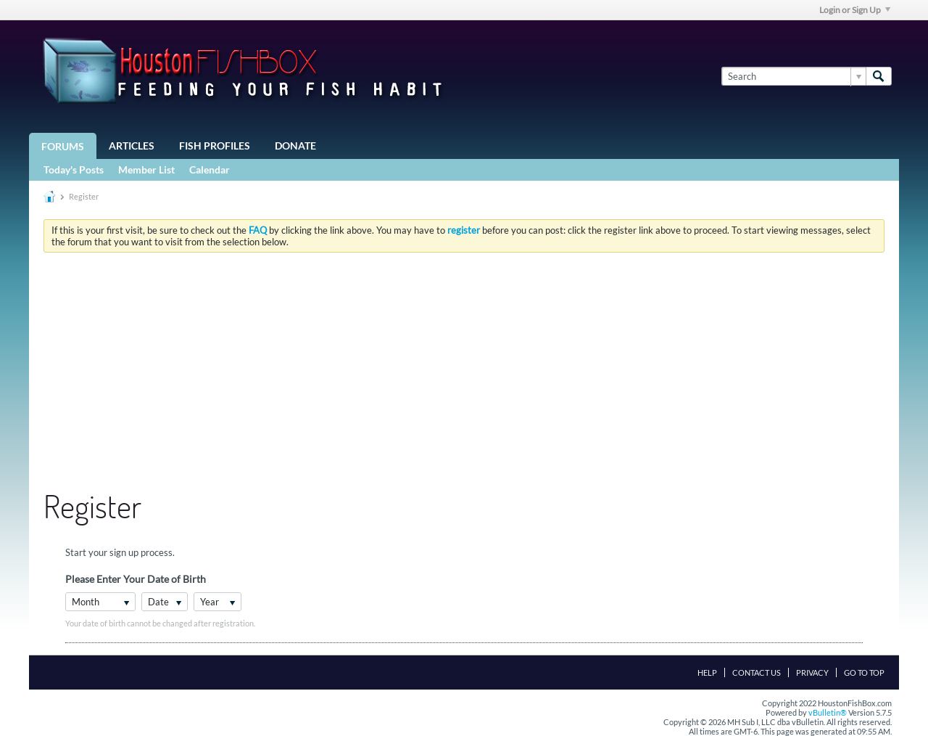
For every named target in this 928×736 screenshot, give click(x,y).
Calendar (209, 169)
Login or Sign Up (854, 9)
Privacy (812, 672)
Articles (131, 145)
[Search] (793, 76)
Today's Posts (74, 169)
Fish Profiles (214, 145)
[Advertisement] (464, 372)
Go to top (864, 672)
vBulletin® (827, 712)
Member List (146, 169)
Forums (62, 146)
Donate (295, 145)
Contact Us (756, 672)
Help (707, 672)
